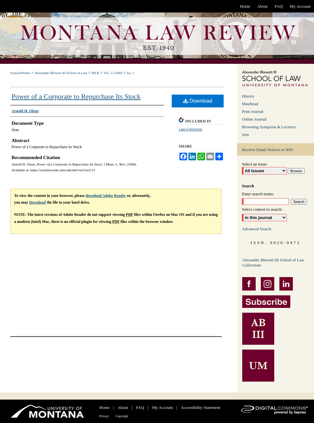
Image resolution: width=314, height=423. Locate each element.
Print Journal (252, 111)
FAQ (140, 407)
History (248, 96)
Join (245, 134)
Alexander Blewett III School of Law (61, 73)
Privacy (104, 416)
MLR (95, 73)
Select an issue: (255, 164)
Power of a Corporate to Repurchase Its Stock (76, 96)
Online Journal (254, 119)
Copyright (121, 416)
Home (104, 407)
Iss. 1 (130, 73)
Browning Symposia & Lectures (269, 126)
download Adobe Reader (106, 195)
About (123, 407)
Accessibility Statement (200, 407)
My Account (162, 407)
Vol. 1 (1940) (112, 73)
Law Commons (190, 129)
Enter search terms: (258, 193)
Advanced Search (256, 228)
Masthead (250, 103)
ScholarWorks (20, 73)
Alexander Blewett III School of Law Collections (273, 262)
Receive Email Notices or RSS (267, 149)
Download (197, 101)
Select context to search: (262, 209)
